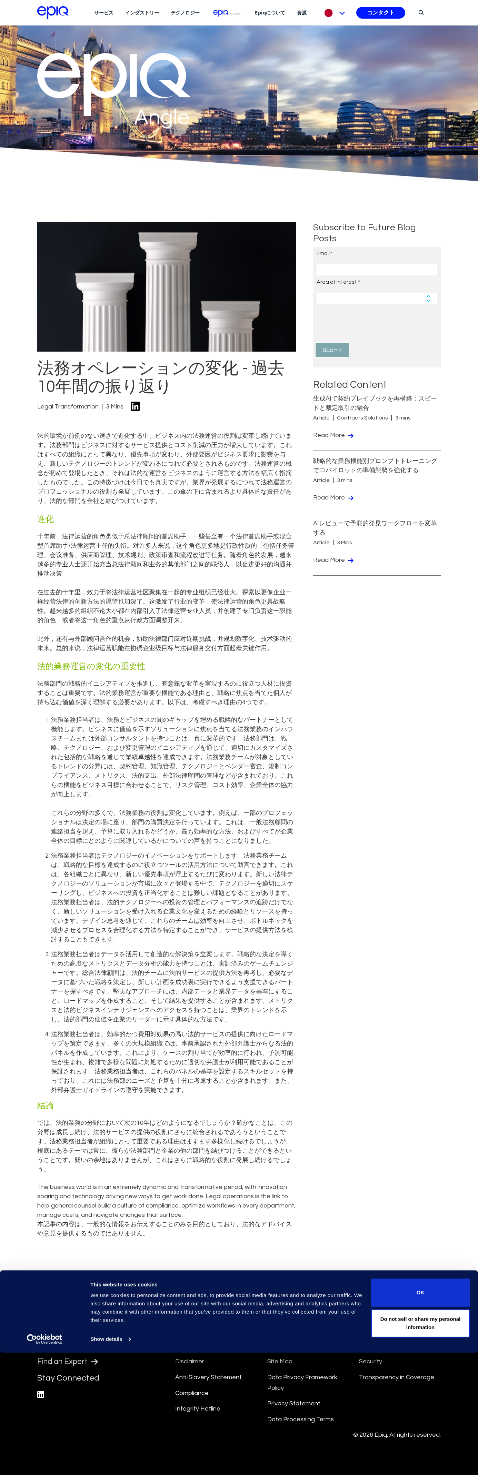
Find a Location (71, 1345)
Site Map (279, 1361)
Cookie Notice (379, 1346)
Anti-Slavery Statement (208, 1377)
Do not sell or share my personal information (420, 1445)
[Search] (420, 12)
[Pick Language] (333, 12)
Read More (333, 435)
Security (370, 1361)
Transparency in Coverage (396, 1377)
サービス (103, 13)
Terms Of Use (194, 1346)
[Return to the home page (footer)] (53, 12)
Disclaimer (189, 1361)
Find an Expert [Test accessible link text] (70, 1362)
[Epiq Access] (227, 12)
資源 (302, 13)
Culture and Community (300, 1346)
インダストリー (142, 13)
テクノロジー (185, 13)
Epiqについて (270, 13)
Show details (106, 1461)
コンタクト (381, 13)
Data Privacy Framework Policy (302, 1382)
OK (421, 1415)
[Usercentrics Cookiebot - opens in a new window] (44, 1461)
